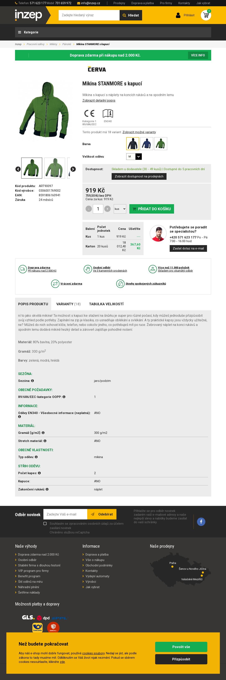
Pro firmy (166, 3)
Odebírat (105, 514)
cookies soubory (93, 653)
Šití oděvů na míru (30, 582)
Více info (198, 55)
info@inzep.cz (90, 3)
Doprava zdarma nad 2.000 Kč (38, 554)
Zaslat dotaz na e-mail (188, 248)
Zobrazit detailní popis (98, 101)
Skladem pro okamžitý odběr (175, 269)
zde (62, 662)
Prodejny (119, 3)
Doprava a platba (142, 3)
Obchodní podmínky (99, 565)
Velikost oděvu (93, 156)
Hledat (133, 15)
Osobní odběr (27, 560)
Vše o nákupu (95, 560)
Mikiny (53, 44)
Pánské (66, 44)
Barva (86, 144)
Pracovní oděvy (35, 44)
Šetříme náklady (29, 592)
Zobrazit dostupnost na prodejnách (139, 176)
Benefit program (29, 576)
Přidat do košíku (154, 209)
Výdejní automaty (97, 576)
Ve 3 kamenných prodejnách (110, 269)
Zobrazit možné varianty (139, 132)
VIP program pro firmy (33, 571)
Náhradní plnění (28, 587)
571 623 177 (38, 3)
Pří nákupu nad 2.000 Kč (42, 269)
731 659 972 (63, 3)
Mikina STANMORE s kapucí (92, 44)
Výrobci (91, 582)
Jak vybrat (203, 3)
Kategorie (30, 32)
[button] (18, 169)
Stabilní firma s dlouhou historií (39, 565)
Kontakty (184, 3)
